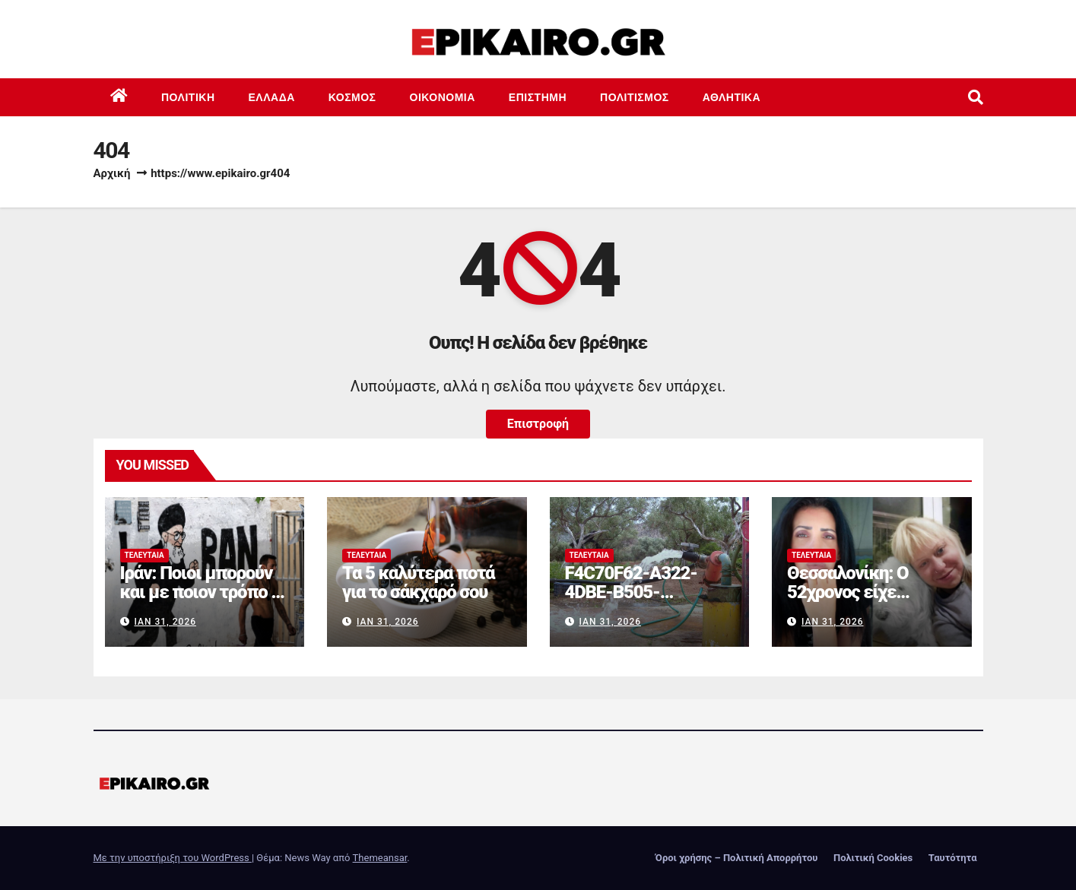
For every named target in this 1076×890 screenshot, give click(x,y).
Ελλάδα (272, 97)
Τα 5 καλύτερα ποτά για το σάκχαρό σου (418, 582)
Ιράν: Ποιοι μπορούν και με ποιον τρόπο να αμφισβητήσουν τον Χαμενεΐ (204, 601)
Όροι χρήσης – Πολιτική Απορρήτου (736, 857)
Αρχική (112, 173)
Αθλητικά (731, 97)
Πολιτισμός (634, 97)
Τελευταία (144, 555)
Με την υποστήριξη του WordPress (173, 857)
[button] (975, 97)
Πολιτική (188, 97)
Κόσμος (352, 97)
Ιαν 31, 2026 (165, 621)
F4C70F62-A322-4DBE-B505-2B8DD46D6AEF (631, 592)
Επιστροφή (538, 423)
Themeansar (380, 857)
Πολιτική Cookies (873, 857)
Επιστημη (538, 97)
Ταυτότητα (952, 857)
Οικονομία (442, 97)
